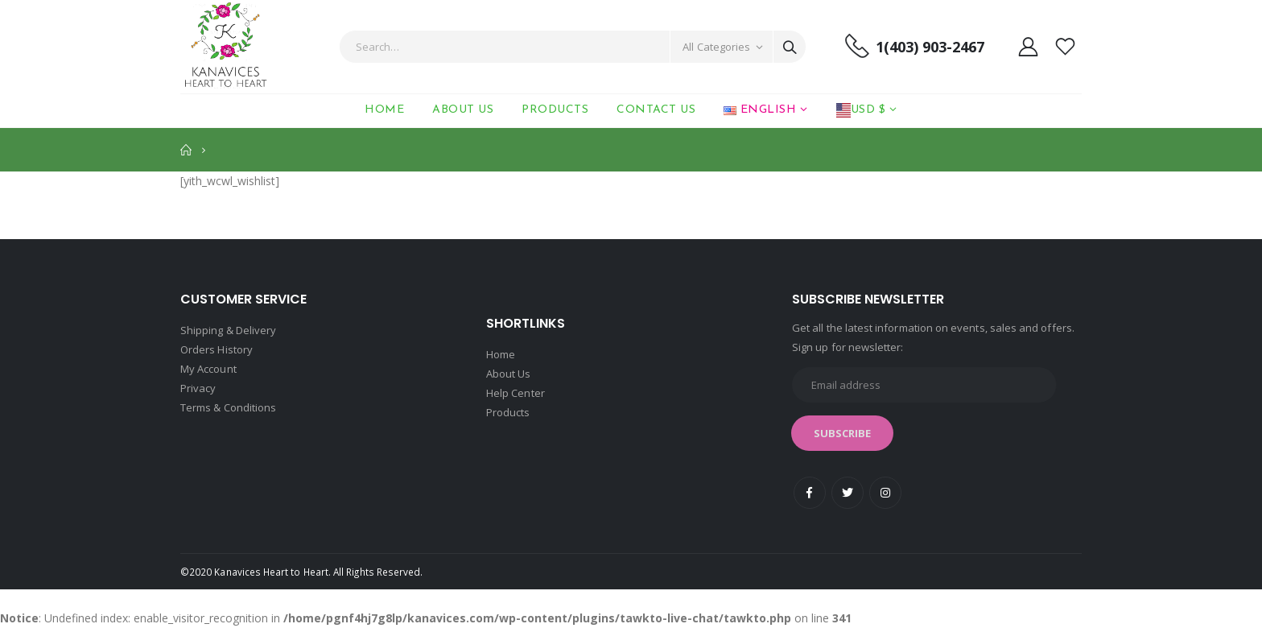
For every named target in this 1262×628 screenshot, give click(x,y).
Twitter (847, 493)
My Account (208, 369)
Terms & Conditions (228, 407)
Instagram (885, 493)
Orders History (216, 349)
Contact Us (656, 110)
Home (384, 110)
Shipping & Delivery (228, 330)
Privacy (198, 388)
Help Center (515, 393)
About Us (462, 110)
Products (555, 110)
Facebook (810, 493)
